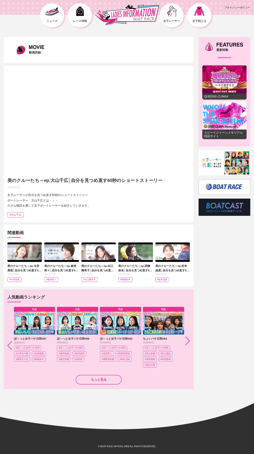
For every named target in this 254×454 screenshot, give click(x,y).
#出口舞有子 (89, 279)
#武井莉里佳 (124, 353)
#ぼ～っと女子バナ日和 (27, 347)
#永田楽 (79, 359)
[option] (34, 337)
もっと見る (99, 379)
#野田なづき (22, 359)
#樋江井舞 (64, 359)
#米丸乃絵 (125, 359)
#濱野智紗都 (108, 359)
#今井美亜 (14, 279)
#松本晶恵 (162, 279)
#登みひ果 (150, 365)
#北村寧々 (107, 353)
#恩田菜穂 (64, 353)
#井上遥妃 (166, 353)
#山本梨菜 (39, 353)
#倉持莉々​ (51, 279)
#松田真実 (80, 353)
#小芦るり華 (22, 353)
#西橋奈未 (125, 279)
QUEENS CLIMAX (224, 82)
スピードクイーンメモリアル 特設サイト (224, 120)
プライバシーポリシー (237, 7)
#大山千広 (16, 214)
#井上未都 (150, 353)
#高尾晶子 (39, 359)
